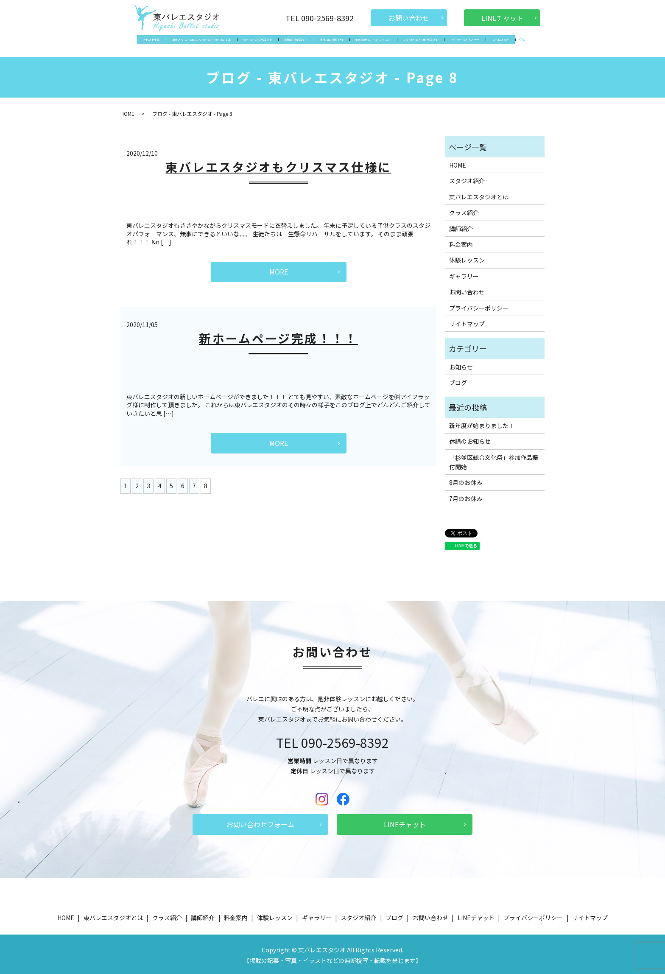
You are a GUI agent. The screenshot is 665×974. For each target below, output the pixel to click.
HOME (160, 44)
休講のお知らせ (470, 439)
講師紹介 (298, 44)
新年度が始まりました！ (481, 423)
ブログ (491, 44)
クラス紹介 (262, 44)
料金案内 (332, 44)
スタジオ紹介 (416, 44)
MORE (278, 269)
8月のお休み (465, 480)
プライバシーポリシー (479, 305)
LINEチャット (502, 18)
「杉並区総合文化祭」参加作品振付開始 (493, 459)
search (511, 45)
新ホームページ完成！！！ (278, 335)
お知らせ (461, 364)
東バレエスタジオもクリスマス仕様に (278, 164)
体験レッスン (370, 44)
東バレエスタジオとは (208, 44)
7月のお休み (465, 496)
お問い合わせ (408, 18)
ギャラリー (458, 44)
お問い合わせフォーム (260, 822)
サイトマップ (467, 321)
